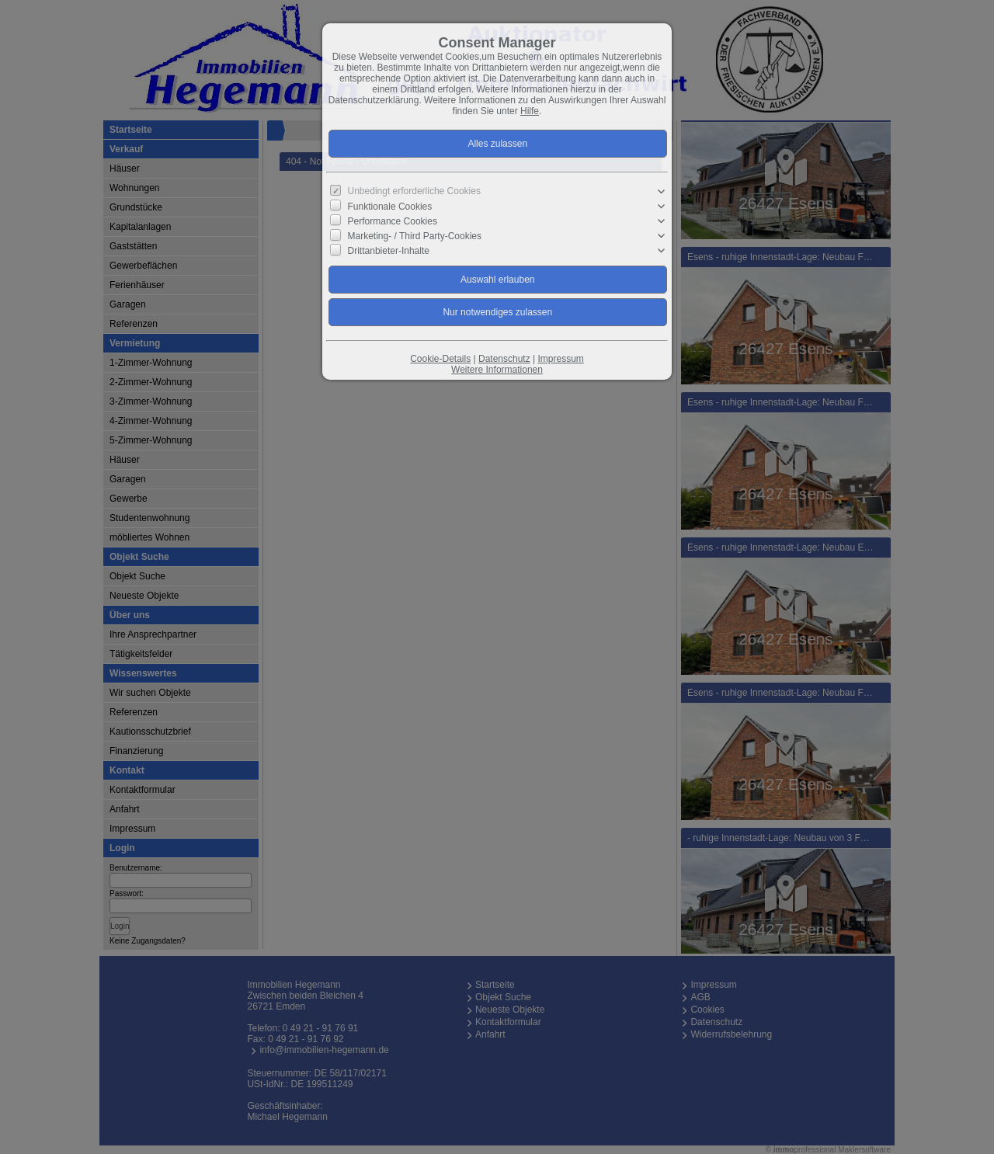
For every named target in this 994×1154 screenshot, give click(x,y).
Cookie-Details (440, 358)
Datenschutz (504, 358)
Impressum (560, 358)
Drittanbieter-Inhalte (388, 250)
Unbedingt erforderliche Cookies (414, 191)
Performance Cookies (392, 221)
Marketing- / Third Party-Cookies (415, 236)
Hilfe (529, 111)
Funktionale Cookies (390, 206)
